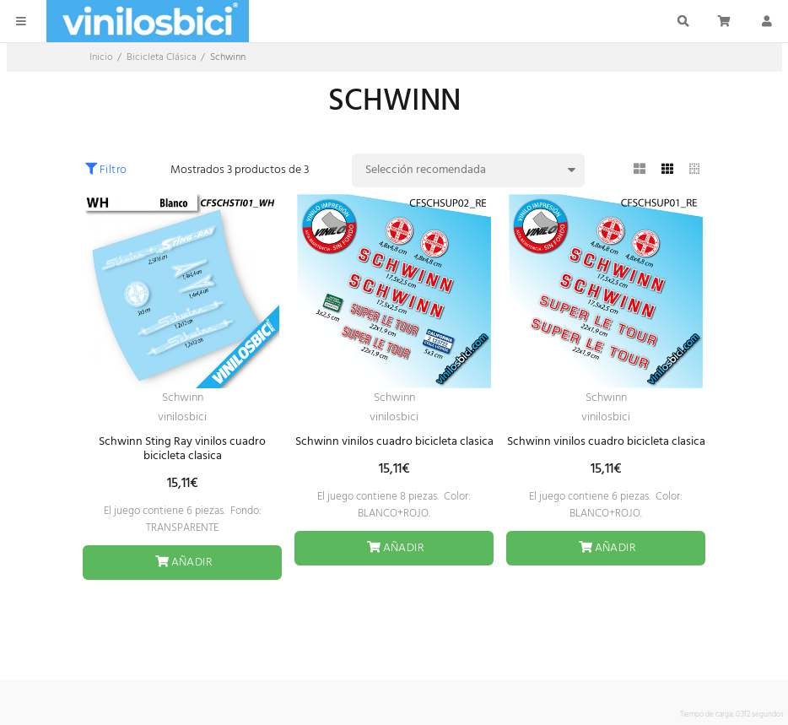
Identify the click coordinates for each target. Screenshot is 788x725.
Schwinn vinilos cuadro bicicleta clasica (394, 442)
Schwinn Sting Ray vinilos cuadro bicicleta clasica (182, 449)
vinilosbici (182, 417)
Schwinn (182, 398)
